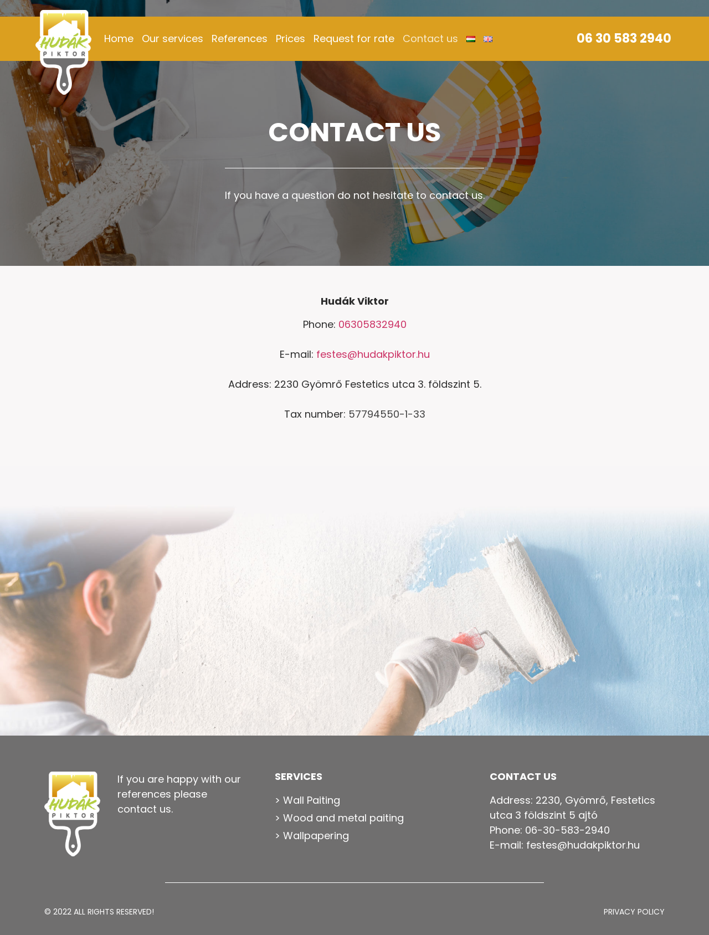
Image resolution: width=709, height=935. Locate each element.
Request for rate (354, 38)
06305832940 (372, 324)
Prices (290, 38)
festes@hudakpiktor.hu (373, 354)
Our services (172, 38)
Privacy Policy (634, 911)
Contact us (430, 38)
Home (118, 38)
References (240, 38)
